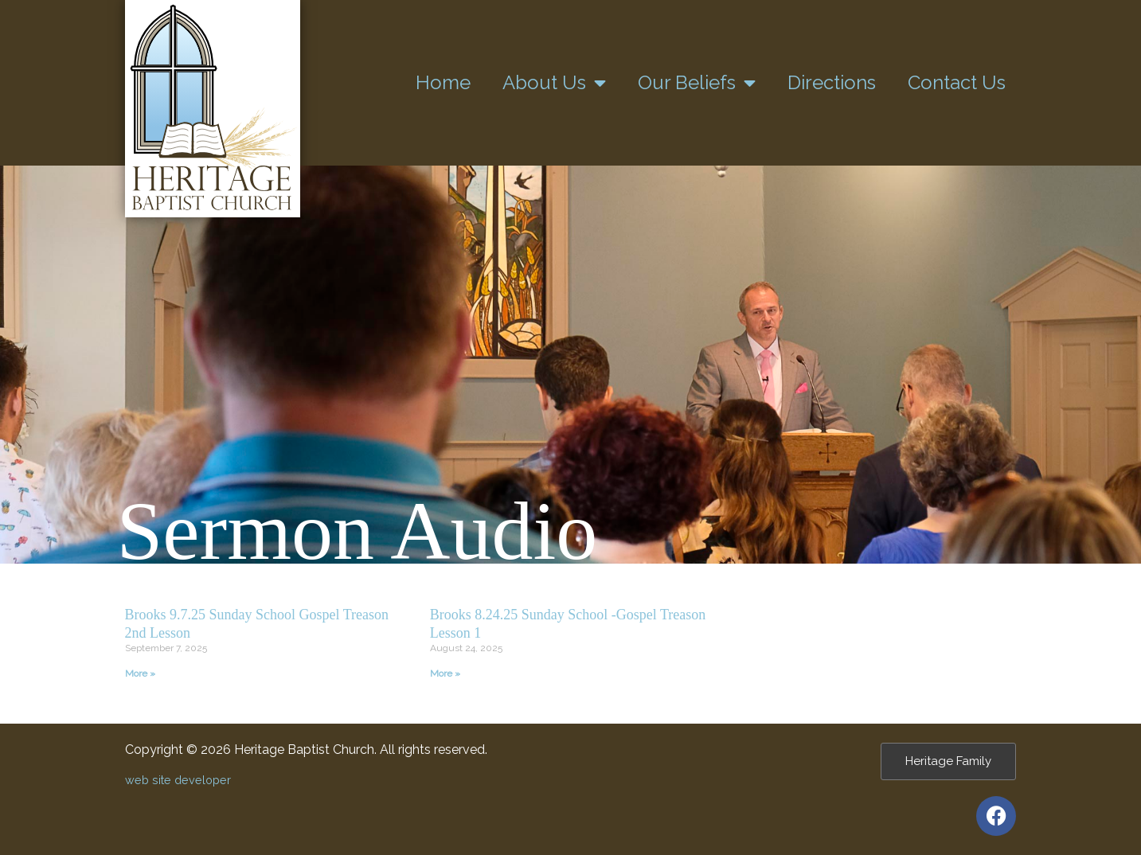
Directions (831, 82)
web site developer (178, 780)
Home (443, 82)
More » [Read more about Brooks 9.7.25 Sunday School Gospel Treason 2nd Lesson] (140, 673)
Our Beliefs (697, 82)
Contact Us (957, 82)
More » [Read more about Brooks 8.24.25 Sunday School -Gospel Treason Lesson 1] (445, 673)
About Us (554, 82)
